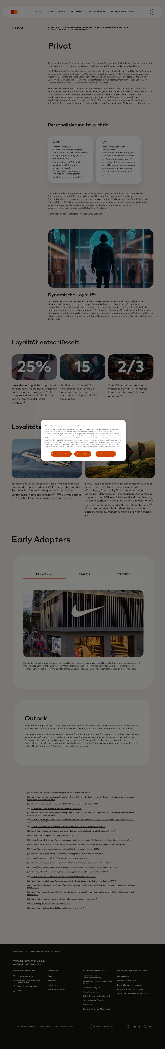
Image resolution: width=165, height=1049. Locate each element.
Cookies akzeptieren (61, 454)
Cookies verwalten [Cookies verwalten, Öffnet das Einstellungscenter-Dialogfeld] (106, 454)
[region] (83, 440)
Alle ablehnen (83, 454)
